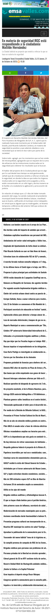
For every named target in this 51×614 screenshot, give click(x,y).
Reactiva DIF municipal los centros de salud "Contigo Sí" (25, 526)
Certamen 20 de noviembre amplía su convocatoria (23, 484)
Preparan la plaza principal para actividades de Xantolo (25, 272)
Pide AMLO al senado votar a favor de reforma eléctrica (25, 425)
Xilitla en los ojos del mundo (15, 489)
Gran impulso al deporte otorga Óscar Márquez (22, 574)
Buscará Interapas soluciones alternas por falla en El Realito (27, 378)
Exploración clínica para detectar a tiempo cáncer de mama (27, 314)
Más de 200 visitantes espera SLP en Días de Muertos (24, 478)
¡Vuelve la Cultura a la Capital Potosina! (19, 568)
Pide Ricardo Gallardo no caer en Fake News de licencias (26, 251)
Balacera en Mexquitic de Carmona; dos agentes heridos (25, 282)
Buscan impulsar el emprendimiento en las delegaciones (26, 346)
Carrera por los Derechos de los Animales (20, 357)
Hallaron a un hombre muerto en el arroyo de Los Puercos (26, 224)
